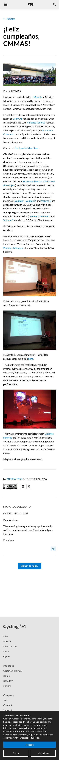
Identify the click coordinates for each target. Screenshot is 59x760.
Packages (8, 665)
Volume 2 (31, 200)
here (30, 358)
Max (5, 636)
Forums (7, 685)
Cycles (7, 656)
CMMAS (17, 118)
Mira (6, 651)
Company (8, 695)
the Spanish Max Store (27, 147)
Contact (7, 705)
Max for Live (10, 646)
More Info (43, 753)
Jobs (5, 700)
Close (16, 753)
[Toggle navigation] (5, 4)
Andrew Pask (14, 479)
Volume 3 (46, 200)
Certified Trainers (12, 670)
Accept (30, 744)
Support (7, 710)
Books (6, 675)
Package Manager (13, 247)
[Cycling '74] (30, 4)
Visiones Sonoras (36, 122)
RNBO (7, 641)
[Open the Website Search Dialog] (54, 4)
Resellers (8, 680)
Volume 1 (20, 200)
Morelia (38, 96)
